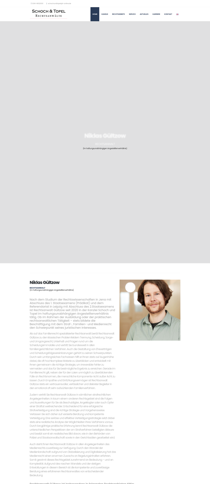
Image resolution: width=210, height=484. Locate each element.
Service (132, 14)
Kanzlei (104, 14)
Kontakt (168, 14)
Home (95, 14)
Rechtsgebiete (118, 14)
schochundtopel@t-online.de (58, 3)
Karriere (156, 14)
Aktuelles (144, 14)
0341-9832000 (37, 3)
